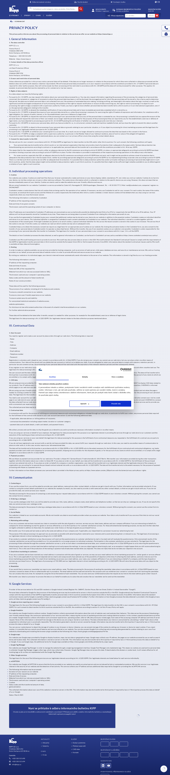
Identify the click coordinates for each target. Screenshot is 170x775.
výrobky (14, 15)
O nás (38, 15)
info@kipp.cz (15, 764)
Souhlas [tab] (52, 377)
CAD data (76, 749)
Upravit (84, 404)
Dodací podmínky (79, 743)
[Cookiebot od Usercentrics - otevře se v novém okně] (121, 369)
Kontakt (76, 752)
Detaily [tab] (85, 377)
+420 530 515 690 (17, 758)
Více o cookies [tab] (117, 377)
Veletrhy (46, 746)
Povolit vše (116, 404)
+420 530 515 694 (17, 761)
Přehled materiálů (79, 746)
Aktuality (46, 743)
